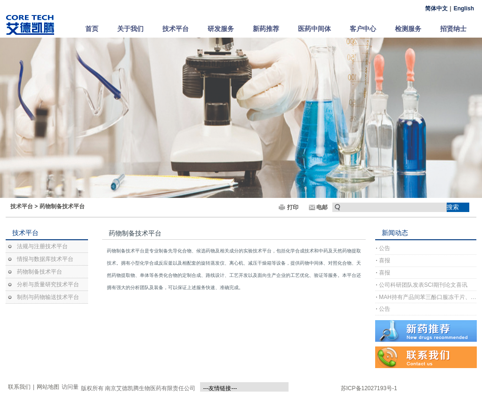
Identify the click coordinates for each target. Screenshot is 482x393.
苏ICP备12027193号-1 (369, 388)
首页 (91, 28)
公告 (384, 248)
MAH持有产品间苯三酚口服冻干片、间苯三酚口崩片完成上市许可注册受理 (427, 297)
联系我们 (19, 387)
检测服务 (408, 28)
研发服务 (221, 28)
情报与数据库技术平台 (45, 259)
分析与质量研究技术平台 (48, 284)
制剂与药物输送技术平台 (48, 297)
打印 (292, 207)
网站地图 (48, 387)
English (464, 8)
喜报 (384, 260)
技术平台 (175, 28)
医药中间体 (314, 28)
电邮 (322, 207)
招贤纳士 (453, 28)
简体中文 (436, 8)
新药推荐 (266, 28)
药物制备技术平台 (62, 206)
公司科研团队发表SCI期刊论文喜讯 (423, 285)
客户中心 (363, 28)
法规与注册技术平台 (42, 246)
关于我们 (130, 28)
